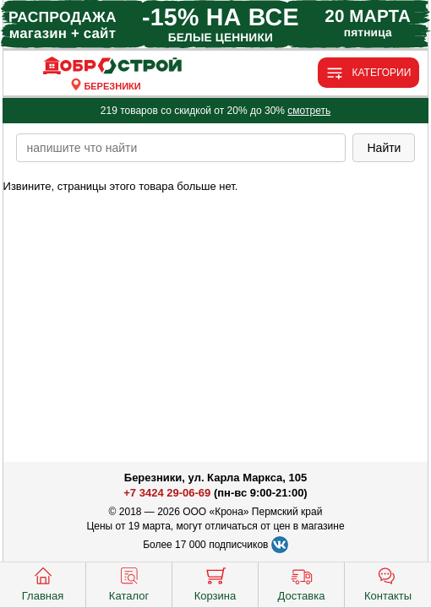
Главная (42, 582)
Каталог (129, 582)
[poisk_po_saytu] (181, 147)
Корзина (215, 582)
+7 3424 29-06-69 (166, 492)
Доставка (301, 582)
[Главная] (112, 66)
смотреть (308, 111)
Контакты (388, 582)
